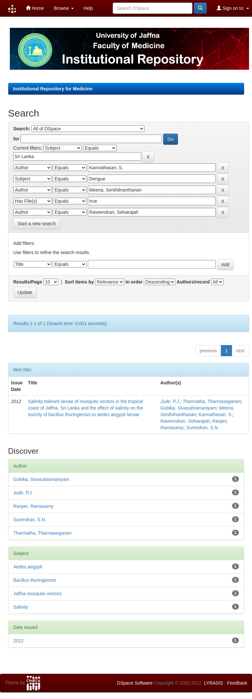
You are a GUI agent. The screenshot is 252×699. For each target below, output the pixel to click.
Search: (21, 128)
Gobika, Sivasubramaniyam (188, 408)
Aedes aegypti (28, 566)
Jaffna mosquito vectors (37, 593)
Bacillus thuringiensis (34, 580)
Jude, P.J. (170, 401)
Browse (64, 8)
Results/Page (27, 282)
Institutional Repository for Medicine (53, 88)
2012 (18, 640)
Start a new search (37, 223)
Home (35, 8)
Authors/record (193, 282)
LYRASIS (213, 683)
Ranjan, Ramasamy (33, 506)
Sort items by (79, 282)
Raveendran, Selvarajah (184, 421)
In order (134, 282)
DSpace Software (135, 683)
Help (88, 8)
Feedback (237, 683)
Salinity (20, 607)
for (16, 138)
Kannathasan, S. (216, 414)
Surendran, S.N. (202, 427)
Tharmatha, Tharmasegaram (212, 401)
